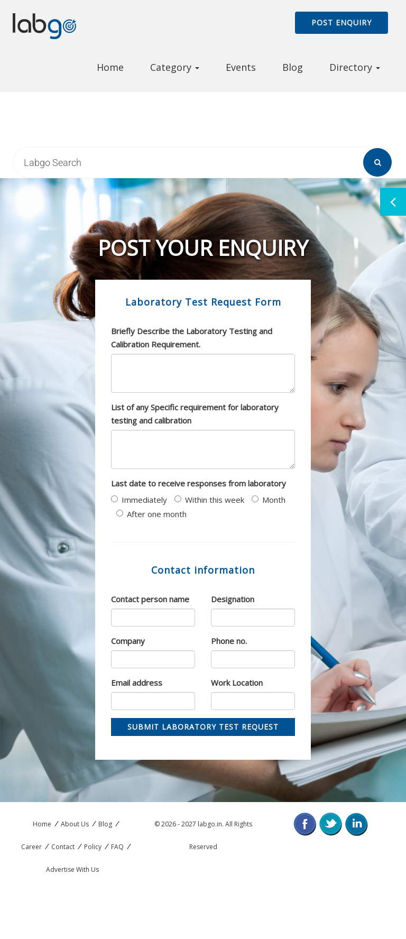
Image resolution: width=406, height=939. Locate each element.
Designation (232, 599)
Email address (136, 682)
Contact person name (150, 599)
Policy (93, 846)
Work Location (237, 682)
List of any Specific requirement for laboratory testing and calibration (195, 414)
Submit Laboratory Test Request (203, 727)
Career (31, 846)
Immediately (139, 499)
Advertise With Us (72, 869)
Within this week (209, 499)
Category (174, 67)
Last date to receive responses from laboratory (198, 483)
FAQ (117, 846)
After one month (151, 514)
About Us (75, 824)
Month (268, 499)
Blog (292, 67)
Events (241, 67)
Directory (354, 67)
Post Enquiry (341, 22)
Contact (63, 846)
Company (128, 641)
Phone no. (229, 641)
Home (110, 67)
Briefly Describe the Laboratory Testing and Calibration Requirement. (191, 337)
